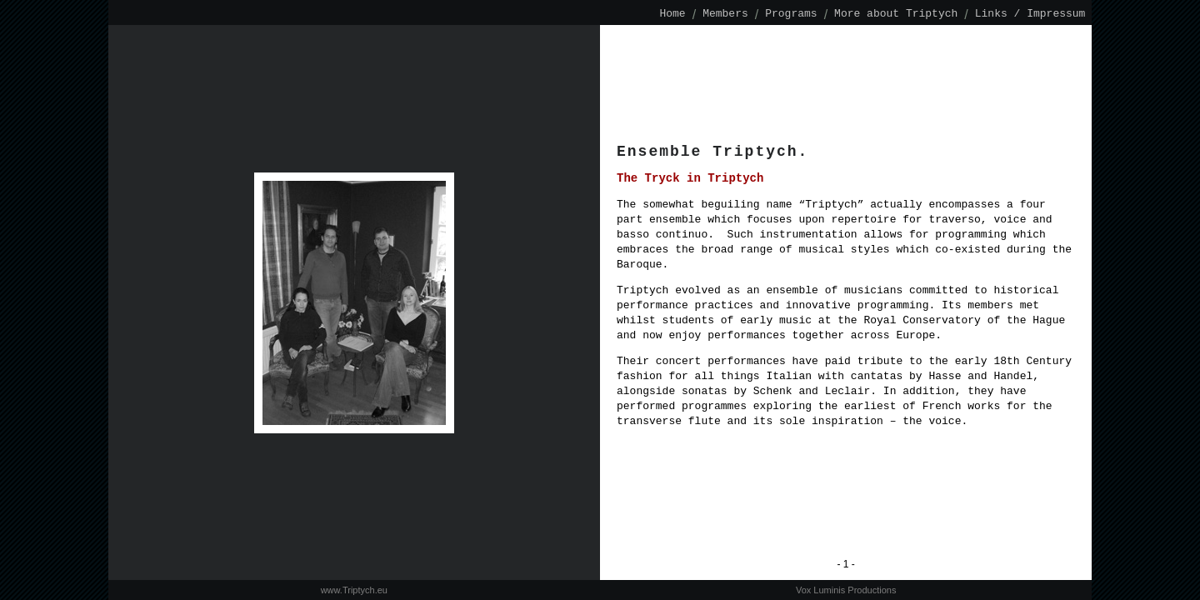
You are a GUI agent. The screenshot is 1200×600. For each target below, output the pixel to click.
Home (673, 14)
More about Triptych (896, 14)
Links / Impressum (1030, 14)
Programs (791, 14)
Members (725, 14)
